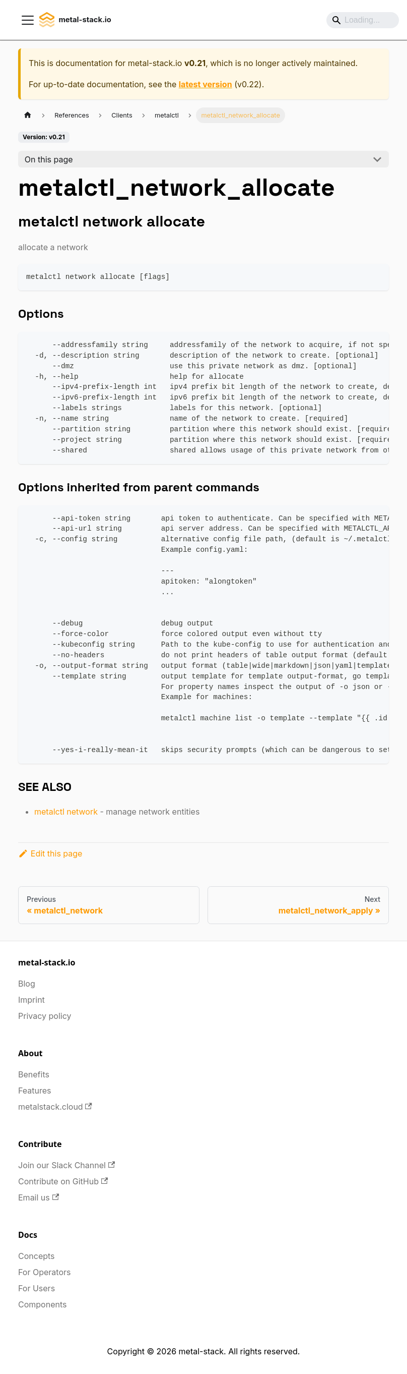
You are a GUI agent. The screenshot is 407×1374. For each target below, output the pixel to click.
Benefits (33, 1074)
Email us (38, 1197)
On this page (49, 159)
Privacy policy (44, 1016)
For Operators (44, 1272)
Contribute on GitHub (63, 1181)
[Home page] (27, 115)
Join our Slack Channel (66, 1165)
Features (34, 1090)
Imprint (31, 1000)
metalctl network (66, 812)
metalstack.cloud (55, 1107)
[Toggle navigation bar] (27, 20)
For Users (36, 1288)
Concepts (36, 1256)
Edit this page (50, 853)
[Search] (362, 20)
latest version (205, 84)
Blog (26, 984)
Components (42, 1304)
